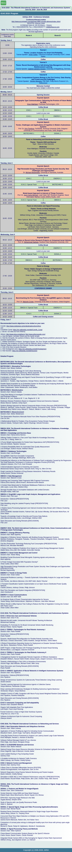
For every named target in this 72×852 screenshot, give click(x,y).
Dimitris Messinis (36, 81)
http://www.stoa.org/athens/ (15, 334)
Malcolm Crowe (28, 302)
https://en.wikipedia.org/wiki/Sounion (24, 351)
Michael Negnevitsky (33, 172)
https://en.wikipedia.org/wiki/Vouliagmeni (32, 349)
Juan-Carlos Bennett (31, 195)
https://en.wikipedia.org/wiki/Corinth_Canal (27, 330)
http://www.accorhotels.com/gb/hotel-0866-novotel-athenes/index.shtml (36, 21)
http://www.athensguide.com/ (35, 334)
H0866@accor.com (52, 27)
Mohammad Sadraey (31, 242)
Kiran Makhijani (32, 104)
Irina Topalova (29, 129)
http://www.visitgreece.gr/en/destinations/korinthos (23, 326)
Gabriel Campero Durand (37, 69)
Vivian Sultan (33, 55)
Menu (3, 3)
